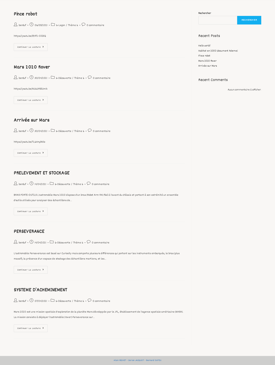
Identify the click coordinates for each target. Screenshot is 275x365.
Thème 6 (73, 25)
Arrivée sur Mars (32, 120)
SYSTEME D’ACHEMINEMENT (40, 290)
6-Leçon (60, 25)
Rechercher (204, 13)
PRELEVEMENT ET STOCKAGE (42, 173)
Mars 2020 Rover (32, 67)
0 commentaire (95, 25)
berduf (22, 25)
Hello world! (204, 46)
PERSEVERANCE (29, 231)
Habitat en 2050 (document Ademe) (218, 51)
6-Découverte (63, 78)
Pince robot (25, 14)
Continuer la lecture (32, 46)
